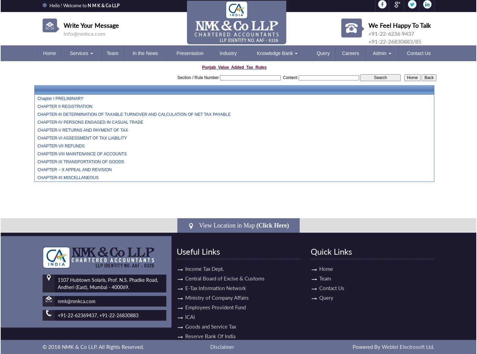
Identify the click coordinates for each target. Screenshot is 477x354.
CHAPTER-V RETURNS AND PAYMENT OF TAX (82, 130)
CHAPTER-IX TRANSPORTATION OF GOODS (80, 161)
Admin (382, 53)
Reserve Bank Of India (210, 330)
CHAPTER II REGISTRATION (64, 106)
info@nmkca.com (84, 33)
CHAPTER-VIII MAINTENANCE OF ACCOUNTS (82, 154)
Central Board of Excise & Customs (225, 272)
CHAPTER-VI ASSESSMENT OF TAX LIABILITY (82, 138)
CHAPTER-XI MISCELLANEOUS (68, 177)
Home (49, 53)
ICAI (190, 311)
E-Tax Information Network (215, 282)
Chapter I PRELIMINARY (60, 98)
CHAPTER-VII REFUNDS (61, 146)
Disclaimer (222, 347)
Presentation (190, 53)
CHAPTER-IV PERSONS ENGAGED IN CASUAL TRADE (90, 122)
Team (112, 53)
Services (81, 53)
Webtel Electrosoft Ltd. (408, 347)
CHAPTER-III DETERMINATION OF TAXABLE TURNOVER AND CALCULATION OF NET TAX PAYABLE (134, 114)
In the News (145, 53)
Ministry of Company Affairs (217, 291)
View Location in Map (238, 225)
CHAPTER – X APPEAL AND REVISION (74, 169)
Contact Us (419, 53)
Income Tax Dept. (204, 262)
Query (323, 53)
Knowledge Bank (277, 53)
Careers (350, 53)
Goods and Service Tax (210, 320)
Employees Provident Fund (215, 301)
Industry (228, 53)
